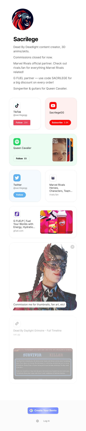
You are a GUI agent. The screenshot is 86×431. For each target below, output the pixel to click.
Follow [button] (19, 195)
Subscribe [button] (60, 122)
